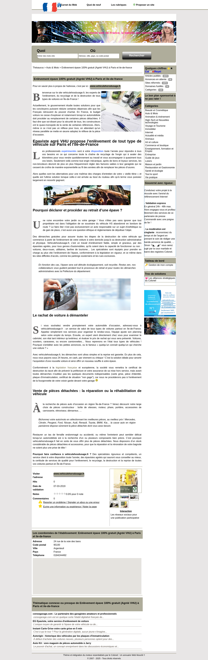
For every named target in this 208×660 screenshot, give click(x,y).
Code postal (39, 545)
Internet (149, 132)
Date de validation (38, 488)
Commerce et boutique (157, 145)
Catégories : (154, 89)
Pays (35, 552)
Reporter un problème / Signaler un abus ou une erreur (71, 502)
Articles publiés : (157, 76)
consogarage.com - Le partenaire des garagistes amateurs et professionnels (75, 614)
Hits (35, 481)
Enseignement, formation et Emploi (159, 150)
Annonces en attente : (158, 79)
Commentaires (41, 498)
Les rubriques (118, 5)
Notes (36, 494)
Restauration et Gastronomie (160, 167)
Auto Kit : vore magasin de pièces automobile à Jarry (62, 643)
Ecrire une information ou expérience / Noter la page (70, 506)
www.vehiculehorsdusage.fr (105, 86)
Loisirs (148, 161)
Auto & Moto (151, 113)
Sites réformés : (156, 83)
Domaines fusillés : (157, 86)
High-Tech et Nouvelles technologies (157, 121)
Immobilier (150, 129)
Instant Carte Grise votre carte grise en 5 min (57, 628)
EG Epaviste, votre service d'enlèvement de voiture (61, 621)
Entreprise (150, 154)
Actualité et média (154, 135)
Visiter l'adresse (38, 475)
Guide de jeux (152, 158)
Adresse (37, 541)
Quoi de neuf (94, 5)
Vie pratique (151, 177)
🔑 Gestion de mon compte (159, 265)
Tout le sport (151, 174)
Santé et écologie (154, 171)
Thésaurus (38, 67)
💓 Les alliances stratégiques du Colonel (160, 279)
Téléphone (38, 555)
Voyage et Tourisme (155, 126)
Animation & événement (157, 117)
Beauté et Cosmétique (156, 110)
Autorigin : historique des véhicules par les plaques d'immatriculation (71, 636)
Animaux (149, 139)
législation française (66, 367)
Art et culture (151, 142)
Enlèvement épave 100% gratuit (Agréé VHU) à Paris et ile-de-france (97, 67)
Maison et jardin (153, 164)
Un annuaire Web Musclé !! (132, 655)
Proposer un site (143, 4)
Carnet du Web (69, 5)
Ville (35, 548)
